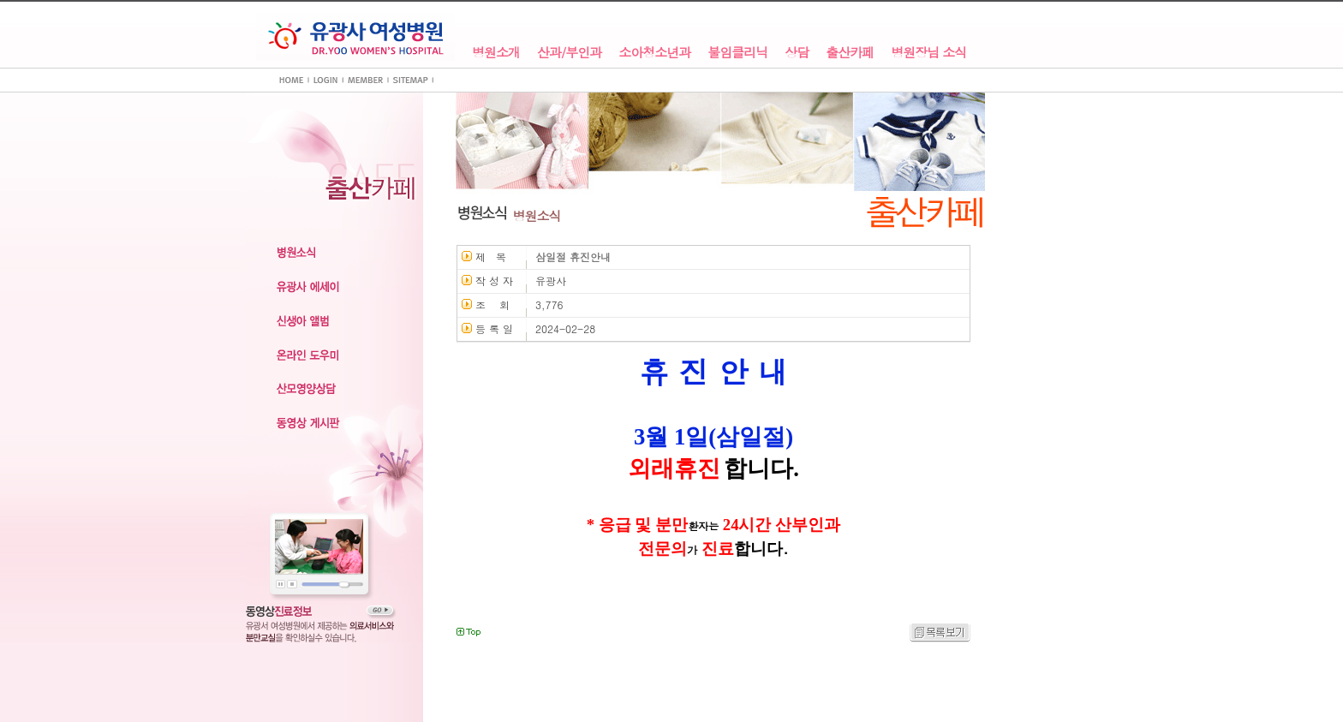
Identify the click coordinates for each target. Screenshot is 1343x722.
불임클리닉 (737, 52)
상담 (797, 52)
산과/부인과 (569, 52)
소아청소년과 (654, 52)
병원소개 (496, 52)
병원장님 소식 (928, 52)
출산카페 (850, 52)
